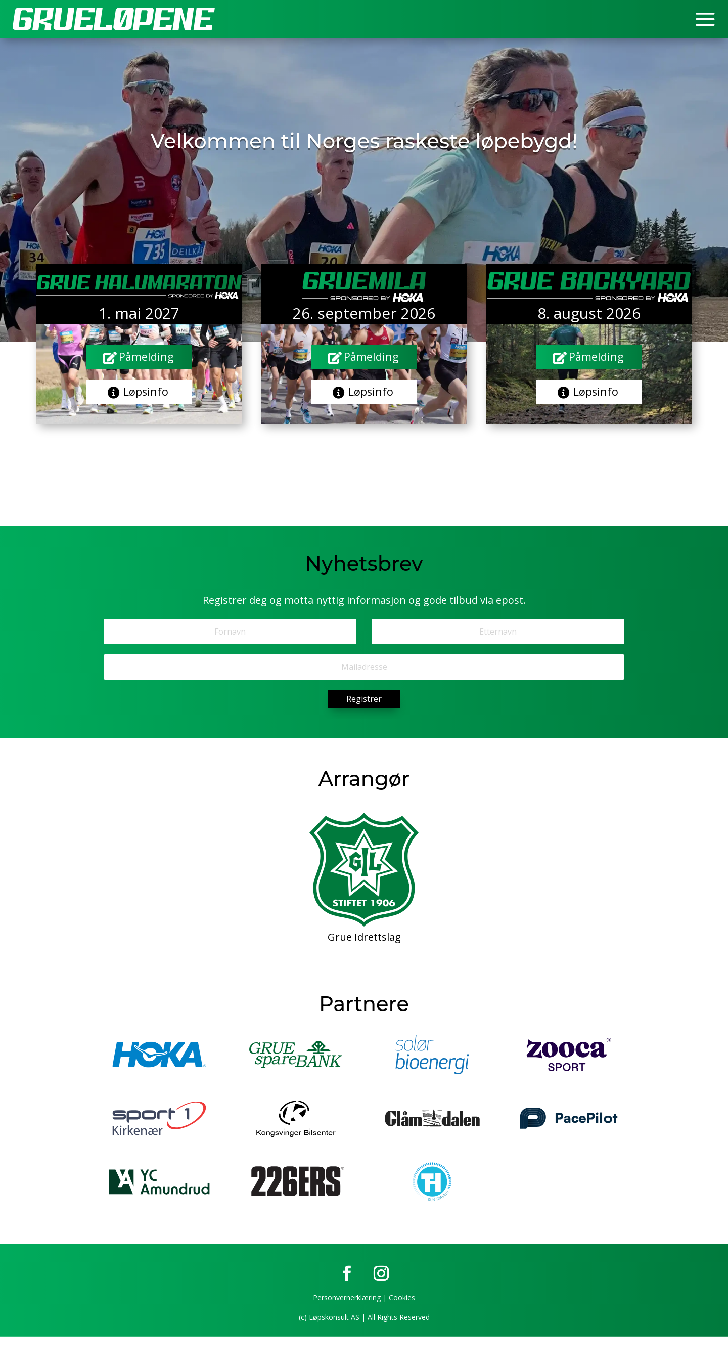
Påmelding (146, 358)
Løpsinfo (147, 396)
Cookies (402, 1307)
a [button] (705, 20)
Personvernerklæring (347, 1307)
